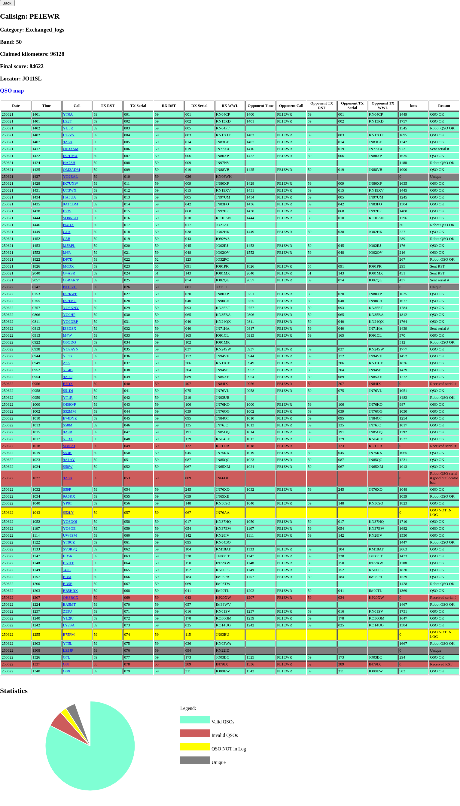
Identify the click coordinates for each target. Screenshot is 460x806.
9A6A (67, 142)
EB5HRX (70, 591)
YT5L (67, 643)
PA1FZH (70, 287)
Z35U (67, 611)
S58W (68, 467)
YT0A (68, 114)
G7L (66, 657)
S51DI (68, 391)
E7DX (68, 384)
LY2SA (69, 625)
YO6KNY (71, 308)
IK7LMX (70, 156)
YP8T (67, 503)
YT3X (68, 439)
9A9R (67, 432)
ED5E (67, 584)
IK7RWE (70, 294)
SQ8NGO (70, 218)
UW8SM (70, 535)
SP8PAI (69, 446)
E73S (67, 211)
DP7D (68, 259)
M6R (67, 252)
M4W (67, 335)
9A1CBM (70, 204)
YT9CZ (69, 542)
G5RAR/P (71, 280)
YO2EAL (70, 176)
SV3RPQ (70, 549)
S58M (67, 425)
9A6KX (69, 496)
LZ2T (67, 121)
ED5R (68, 556)
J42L (67, 570)
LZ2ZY (69, 135)
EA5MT (69, 604)
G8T (66, 664)
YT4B (68, 370)
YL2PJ (68, 618)
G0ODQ (69, 342)
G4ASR (69, 273)
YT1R (68, 397)
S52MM (69, 411)
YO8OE (69, 528)
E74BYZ (70, 418)
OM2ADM (71, 170)
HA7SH (69, 163)
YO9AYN (70, 349)
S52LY (68, 513)
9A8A (67, 478)
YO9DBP (70, 322)
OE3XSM (70, 149)
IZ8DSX (69, 328)
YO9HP (69, 315)
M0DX (68, 266)
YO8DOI (70, 522)
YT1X (68, 356)
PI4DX (68, 225)
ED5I (67, 577)
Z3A (66, 363)
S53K (67, 453)
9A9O (67, 377)
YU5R (68, 128)
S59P (67, 489)
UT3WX (70, 190)
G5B (66, 239)
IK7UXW (70, 183)
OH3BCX (70, 597)
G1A (67, 232)
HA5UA (69, 197)
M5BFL (69, 246)
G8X (67, 671)
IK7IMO (70, 301)
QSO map (12, 90)
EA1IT (68, 563)
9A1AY (69, 460)
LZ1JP (68, 650)
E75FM (69, 634)
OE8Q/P (69, 404)
